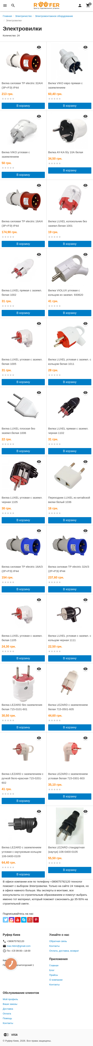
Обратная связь (58, 941)
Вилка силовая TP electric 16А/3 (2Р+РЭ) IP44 (22, 569)
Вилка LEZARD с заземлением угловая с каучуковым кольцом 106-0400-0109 (21, 852)
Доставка (8, 1008)
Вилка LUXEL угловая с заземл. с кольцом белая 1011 (69, 361)
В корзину (23, 105)
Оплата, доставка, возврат (64, 950)
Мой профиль (10, 999)
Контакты (54, 946)
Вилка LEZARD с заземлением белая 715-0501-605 (68, 707)
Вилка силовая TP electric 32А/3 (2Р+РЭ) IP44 (68, 569)
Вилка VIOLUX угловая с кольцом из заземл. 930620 (65, 292)
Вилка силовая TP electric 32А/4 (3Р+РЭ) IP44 (22, 85)
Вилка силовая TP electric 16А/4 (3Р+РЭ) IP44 (22, 223)
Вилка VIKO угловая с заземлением (16, 154)
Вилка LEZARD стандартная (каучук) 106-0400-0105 (66, 849)
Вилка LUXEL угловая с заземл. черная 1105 (22, 500)
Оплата (7, 1013)
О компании (56, 979)
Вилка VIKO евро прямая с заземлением (65, 85)
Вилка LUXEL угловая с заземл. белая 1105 (22, 638)
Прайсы (53, 975)
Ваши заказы (10, 1004)
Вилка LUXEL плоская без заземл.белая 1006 (18, 430)
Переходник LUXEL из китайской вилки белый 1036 (69, 500)
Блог (51, 970)
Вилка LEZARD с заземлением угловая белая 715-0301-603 (68, 776)
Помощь (7, 1018)
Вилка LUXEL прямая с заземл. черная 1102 (68, 430)
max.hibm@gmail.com (19, 946)
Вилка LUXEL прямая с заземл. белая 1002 (22, 292)
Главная (53, 965)
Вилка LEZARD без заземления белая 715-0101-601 (22, 707)
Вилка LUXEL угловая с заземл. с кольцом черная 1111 (69, 638)
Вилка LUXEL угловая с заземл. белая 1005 (22, 361)
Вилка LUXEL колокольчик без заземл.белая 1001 (67, 223)
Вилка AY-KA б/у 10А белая (65, 152)
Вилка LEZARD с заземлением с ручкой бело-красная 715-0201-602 (22, 778)
